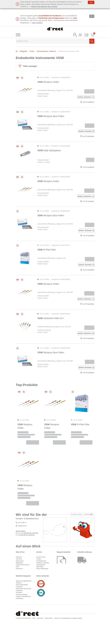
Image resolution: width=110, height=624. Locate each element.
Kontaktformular (41, 561)
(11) (86, 97)
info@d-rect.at (22, 526)
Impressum (19, 568)
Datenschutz (20, 561)
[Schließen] (91, 2)
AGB (17, 566)
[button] (80, 35)
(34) (86, 333)
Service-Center (41, 557)
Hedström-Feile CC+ (50, 318)
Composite (19, 587)
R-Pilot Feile (46, 249)
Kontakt (38, 559)
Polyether (19, 583)
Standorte (19, 557)
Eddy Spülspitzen (49, 150)
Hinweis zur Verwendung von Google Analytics (68, 618)
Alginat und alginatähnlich (24, 581)
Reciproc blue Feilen (50, 116)
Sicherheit (19, 559)
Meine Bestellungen (42, 568)
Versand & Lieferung (42, 563)
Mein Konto (39, 566)
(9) (86, 131)
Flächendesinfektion (22, 585)
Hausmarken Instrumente (23, 588)
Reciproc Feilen (48, 82)
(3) (86, 265)
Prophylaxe (19, 590)
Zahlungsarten (40, 565)
